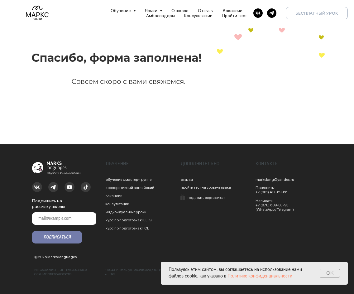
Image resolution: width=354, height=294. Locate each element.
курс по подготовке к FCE (127, 228)
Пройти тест (234, 15)
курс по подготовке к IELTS (128, 220)
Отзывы (205, 10)
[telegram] (271, 13)
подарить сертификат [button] (206, 197)
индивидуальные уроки (126, 212)
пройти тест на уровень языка (206, 187)
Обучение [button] (121, 10)
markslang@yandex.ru (275, 179)
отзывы (187, 179)
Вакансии (232, 10)
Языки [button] (151, 10)
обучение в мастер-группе (128, 179)
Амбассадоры (160, 15)
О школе (180, 10)
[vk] (258, 13)
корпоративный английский (130, 188)
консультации (117, 204)
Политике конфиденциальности (259, 276)
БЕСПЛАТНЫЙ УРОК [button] (316, 13)
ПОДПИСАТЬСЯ (57, 237)
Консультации (198, 15)
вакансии (114, 196)
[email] (64, 218)
